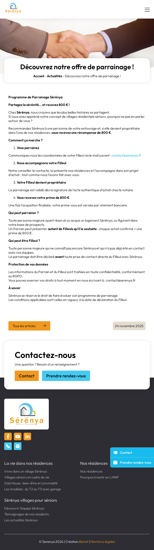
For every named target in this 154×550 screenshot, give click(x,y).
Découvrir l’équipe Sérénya (24, 508)
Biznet (83, 541)
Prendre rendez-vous (66, 375)
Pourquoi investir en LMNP (99, 477)
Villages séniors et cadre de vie (26, 477)
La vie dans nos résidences (28, 463)
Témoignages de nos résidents (26, 514)
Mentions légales (102, 541)
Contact (27, 375)
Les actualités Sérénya (20, 520)
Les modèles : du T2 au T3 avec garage (32, 489)
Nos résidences (94, 463)
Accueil (38, 76)
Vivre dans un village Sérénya (25, 471)
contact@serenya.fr (126, 155)
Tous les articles (24, 326)
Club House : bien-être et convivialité (31, 483)
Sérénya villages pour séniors (30, 500)
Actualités (54, 76)
